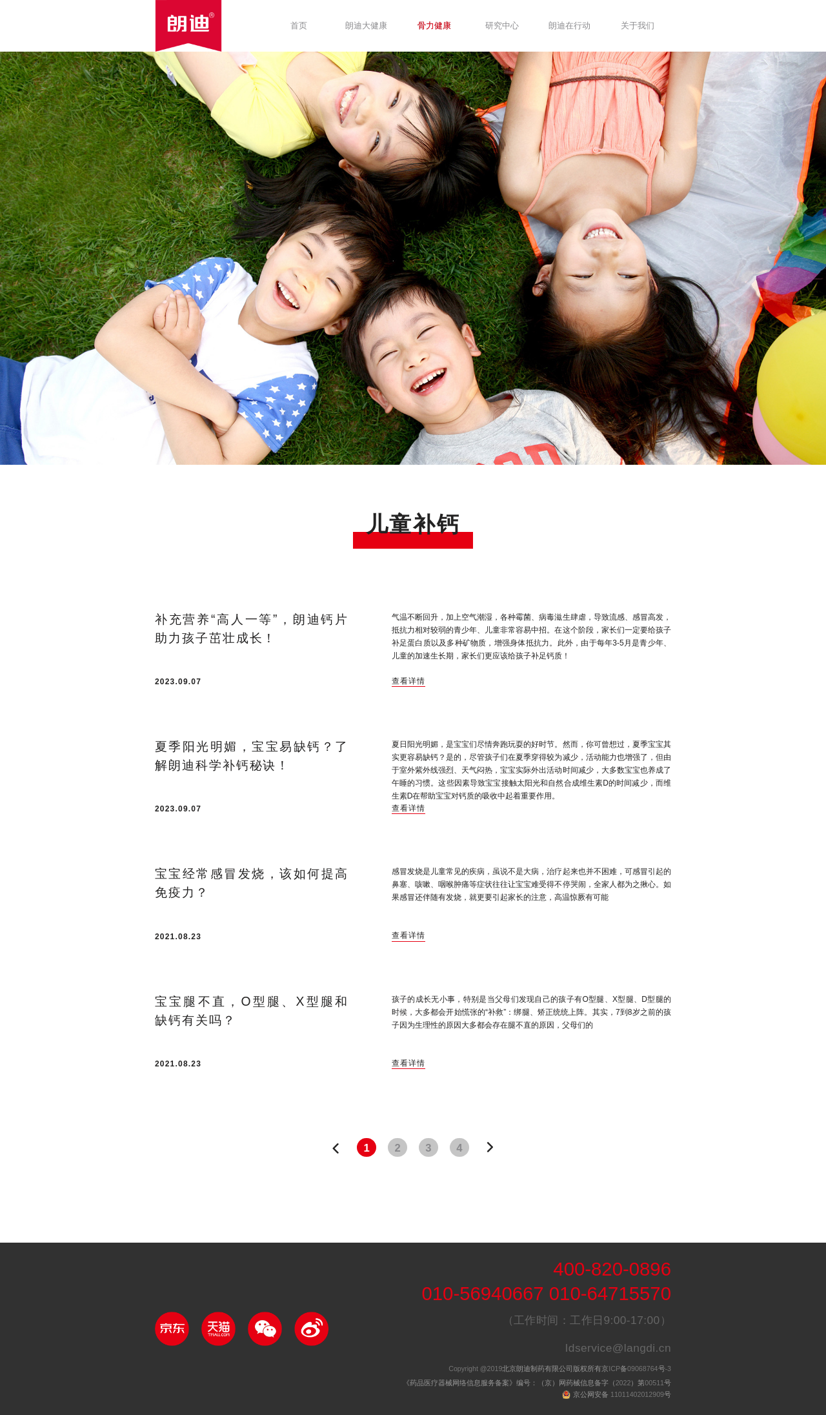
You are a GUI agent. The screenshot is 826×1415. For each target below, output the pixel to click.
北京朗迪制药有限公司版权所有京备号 (559, 1369)
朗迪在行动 (569, 25)
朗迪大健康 (366, 25)
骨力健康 (434, 25)
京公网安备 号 (622, 1395)
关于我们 (637, 25)
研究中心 (502, 25)
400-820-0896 (612, 1270)
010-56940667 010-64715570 (546, 1295)
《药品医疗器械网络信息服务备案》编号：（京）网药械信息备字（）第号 (537, 1383)
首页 (298, 25)
